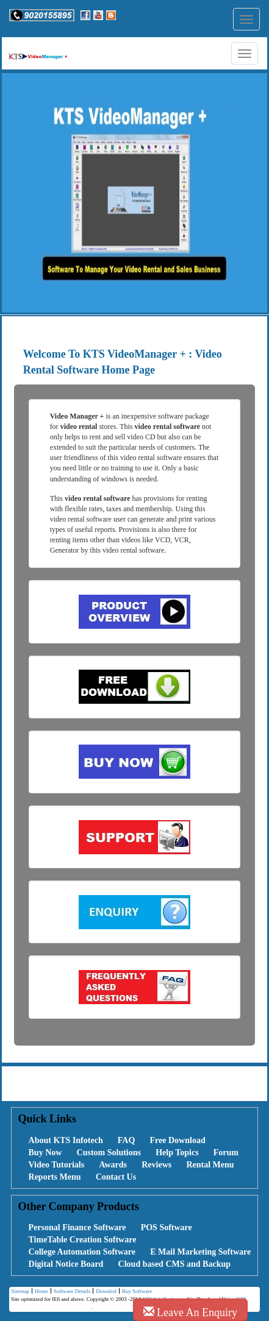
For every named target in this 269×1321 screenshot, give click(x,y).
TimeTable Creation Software (83, 1239)
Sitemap (20, 1291)
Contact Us (116, 1176)
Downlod (105, 1291)
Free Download (178, 1140)
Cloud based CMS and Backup (174, 1264)
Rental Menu (210, 1164)
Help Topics (177, 1152)
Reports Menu (55, 1176)
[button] (41, 15)
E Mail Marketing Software (200, 1251)
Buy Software (135, 1291)
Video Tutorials (57, 1164)
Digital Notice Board (66, 1264)
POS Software (166, 1227)
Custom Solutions (109, 1152)
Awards (113, 1164)
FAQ (126, 1140)
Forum (226, 1152)
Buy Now (45, 1152)
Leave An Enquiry (190, 1312)
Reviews (156, 1164)
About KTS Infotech (66, 1140)
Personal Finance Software (77, 1227)
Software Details (70, 1291)
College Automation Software (82, 1251)
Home (40, 1291)
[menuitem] (59, 1141)
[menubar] (134, 1159)
